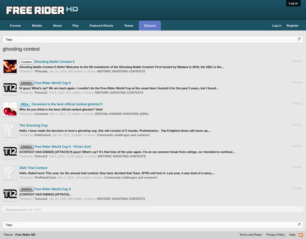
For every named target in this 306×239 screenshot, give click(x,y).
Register (293, 25)
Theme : (19, 234)
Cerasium (41, 113)
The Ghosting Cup (33, 125)
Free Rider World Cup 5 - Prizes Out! (55, 147)
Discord (149, 25)
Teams (128, 25)
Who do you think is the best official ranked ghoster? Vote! (61, 109)
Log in (293, 3)
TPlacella (41, 71)
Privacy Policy (275, 234)
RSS (301, 235)
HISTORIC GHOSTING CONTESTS (121, 71)
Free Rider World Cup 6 (45, 83)
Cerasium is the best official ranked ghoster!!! (61, 104)
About (57, 25)
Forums (15, 25)
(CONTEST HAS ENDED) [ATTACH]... (45, 194)
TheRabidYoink (45, 177)
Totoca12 (41, 92)
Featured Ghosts (101, 25)
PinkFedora (43, 135)
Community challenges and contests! (123, 135)
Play (75, 25)
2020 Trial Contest (33, 168)
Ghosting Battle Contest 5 (47, 62)
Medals (37, 25)
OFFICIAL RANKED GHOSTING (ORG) (122, 113)
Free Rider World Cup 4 (45, 189)
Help (292, 234)
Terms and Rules (250, 234)
